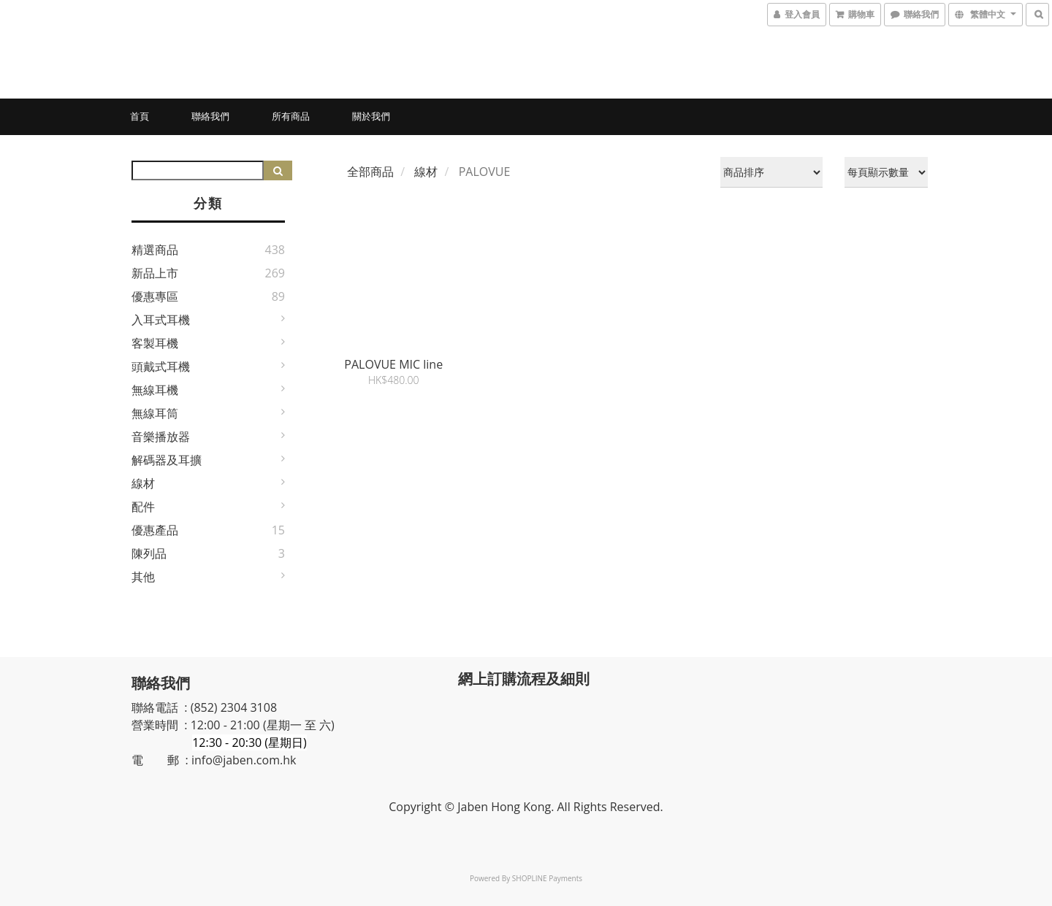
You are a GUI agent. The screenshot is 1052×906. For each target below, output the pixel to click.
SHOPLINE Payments (547, 878)
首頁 (139, 116)
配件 (143, 507)
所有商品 (291, 116)
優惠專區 (155, 296)
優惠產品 (155, 530)
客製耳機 (155, 343)
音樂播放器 (161, 437)
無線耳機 (155, 390)
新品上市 (155, 273)
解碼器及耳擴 (167, 460)
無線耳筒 (155, 413)
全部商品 (370, 172)
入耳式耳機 (161, 320)
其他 (143, 577)
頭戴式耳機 (161, 366)
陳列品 (149, 553)
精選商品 (155, 250)
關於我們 (371, 116)
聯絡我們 (210, 116)
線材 (143, 483)
